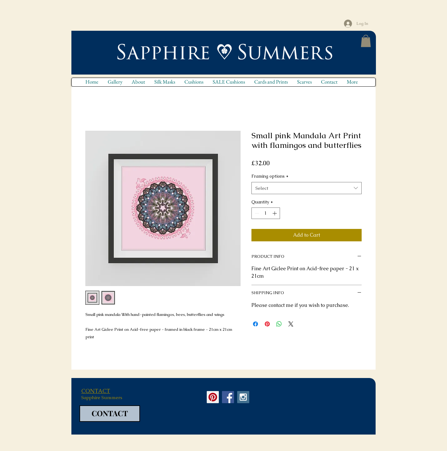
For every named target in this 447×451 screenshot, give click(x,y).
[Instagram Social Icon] (243, 397)
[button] (366, 41)
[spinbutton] (265, 213)
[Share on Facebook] (255, 324)
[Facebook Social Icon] (228, 397)
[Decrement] (256, 213)
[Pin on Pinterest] (267, 324)
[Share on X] (291, 324)
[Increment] (275, 213)
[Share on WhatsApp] (279, 324)
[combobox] (306, 188)
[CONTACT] (109, 413)
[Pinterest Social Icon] (213, 397)
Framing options (269, 176)
